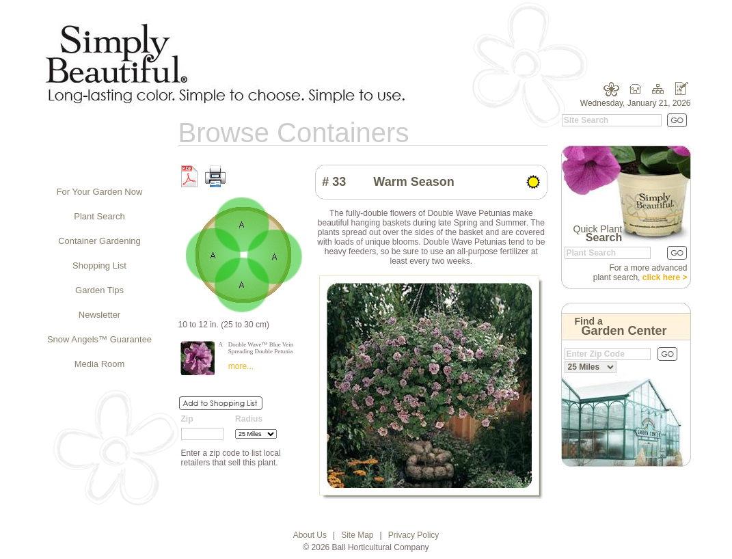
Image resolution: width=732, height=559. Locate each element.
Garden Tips (99, 290)
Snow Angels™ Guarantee (99, 339)
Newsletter (99, 315)
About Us (310, 535)
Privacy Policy (413, 535)
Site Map (357, 535)
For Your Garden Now (100, 192)
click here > (665, 277)
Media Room (99, 364)
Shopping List (99, 265)
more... (241, 366)
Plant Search (99, 216)
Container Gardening (99, 241)
